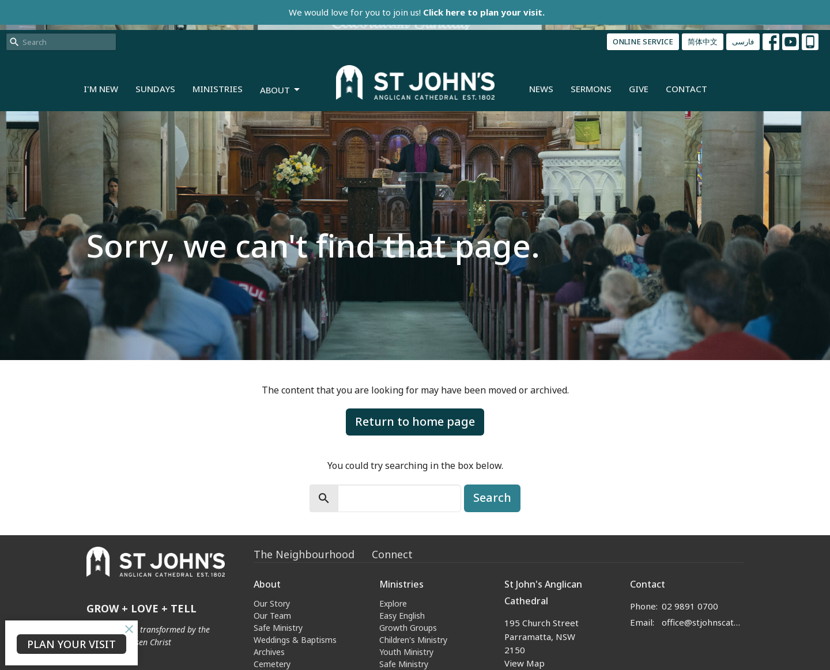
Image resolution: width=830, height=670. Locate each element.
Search (492, 497)
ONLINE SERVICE (643, 41)
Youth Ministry (406, 651)
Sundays (155, 88)
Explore (393, 603)
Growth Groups (408, 627)
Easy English (402, 615)
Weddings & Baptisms (295, 639)
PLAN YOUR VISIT (71, 644)
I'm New (101, 88)
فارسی (743, 41)
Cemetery (272, 663)
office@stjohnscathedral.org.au (703, 622)
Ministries (218, 88)
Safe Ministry (278, 627)
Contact (686, 88)
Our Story (272, 603)
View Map (524, 663)
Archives (269, 651)
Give (638, 88)
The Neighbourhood (304, 554)
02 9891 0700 (690, 606)
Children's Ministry (413, 639)
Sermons (591, 88)
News (541, 88)
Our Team (272, 615)
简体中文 (703, 41)
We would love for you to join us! (417, 12)
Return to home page (415, 421)
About (280, 90)
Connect (392, 554)
